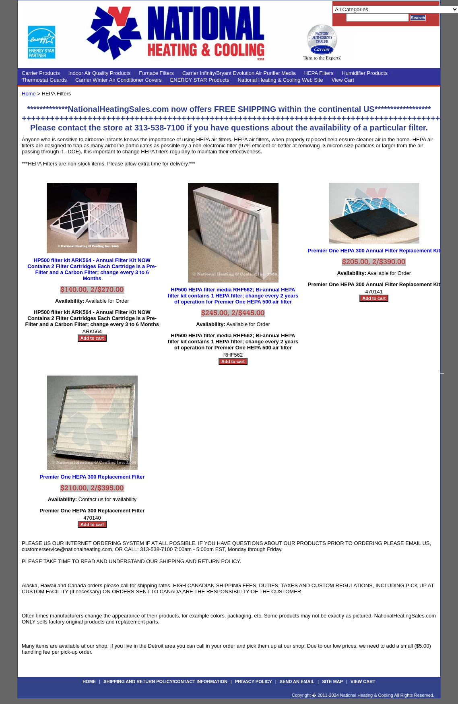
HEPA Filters (319, 73)
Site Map (332, 681)
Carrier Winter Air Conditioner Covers (118, 80)
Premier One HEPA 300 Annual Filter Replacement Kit (374, 251)
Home (29, 94)
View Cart (343, 80)
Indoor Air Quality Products (99, 73)
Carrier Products (41, 73)
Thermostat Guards (44, 80)
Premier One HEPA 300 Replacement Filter (92, 477)
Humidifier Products (364, 73)
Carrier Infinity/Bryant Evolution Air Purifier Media (239, 73)
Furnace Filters (156, 73)
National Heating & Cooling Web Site (280, 80)
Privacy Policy (253, 681)
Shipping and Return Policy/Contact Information (165, 681)
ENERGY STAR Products (199, 80)
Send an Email (297, 681)
